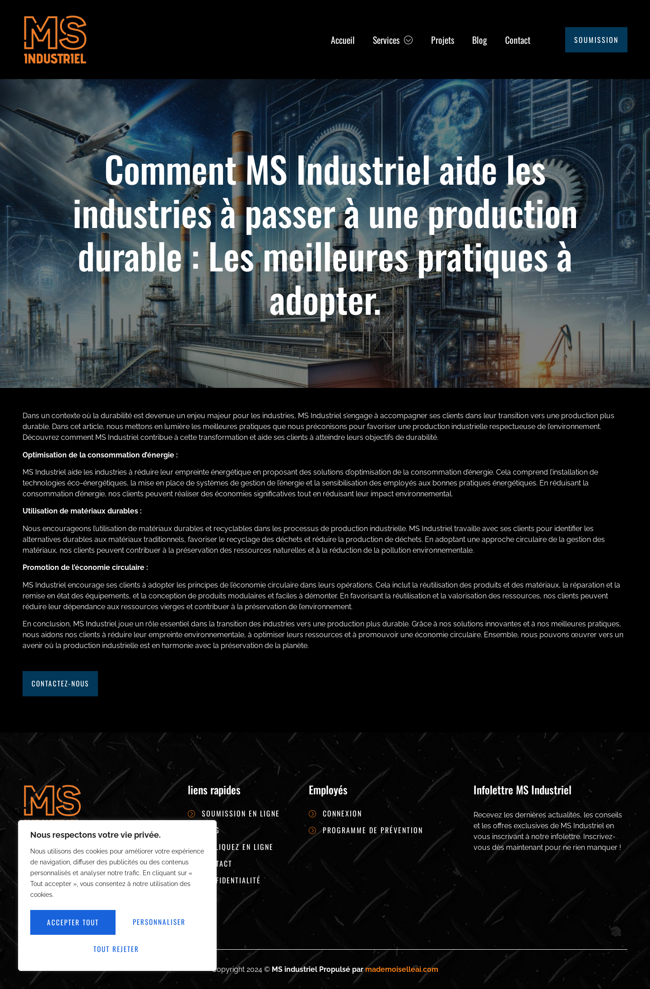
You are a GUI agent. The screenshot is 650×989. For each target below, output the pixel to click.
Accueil (343, 40)
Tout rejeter (161, 923)
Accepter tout (117, 948)
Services (393, 40)
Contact (517, 40)
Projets (442, 40)
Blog (479, 40)
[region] (117, 897)
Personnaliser (74, 923)
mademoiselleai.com (401, 969)
